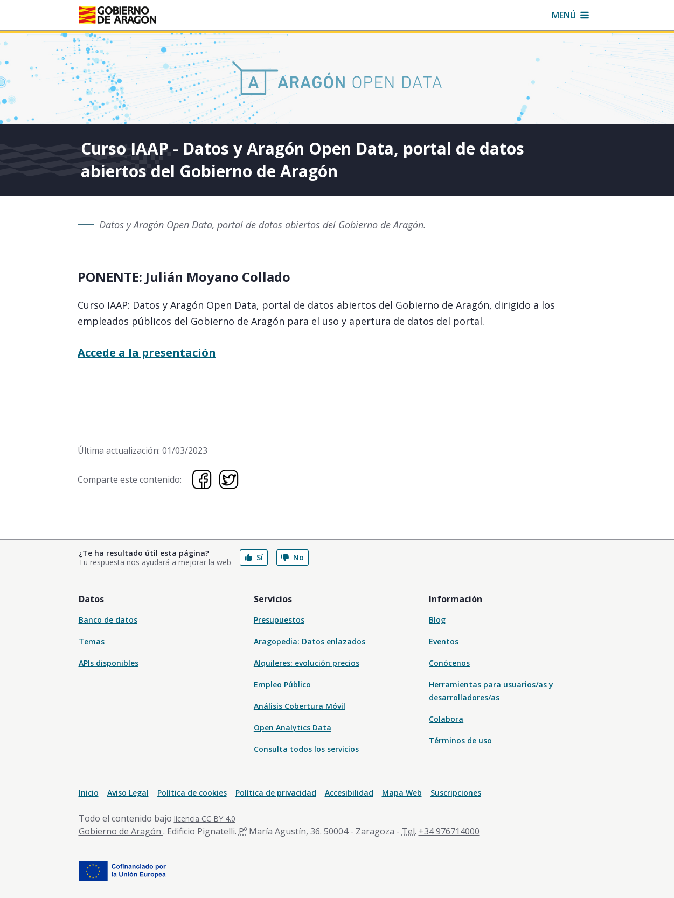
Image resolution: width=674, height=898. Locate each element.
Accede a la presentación (147, 352)
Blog (437, 620)
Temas (92, 641)
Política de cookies (192, 793)
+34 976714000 (449, 831)
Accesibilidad (349, 793)
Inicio (89, 793)
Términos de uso (460, 740)
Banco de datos (108, 620)
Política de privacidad (275, 793)
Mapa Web (402, 793)
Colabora (446, 719)
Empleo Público (282, 684)
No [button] (292, 557)
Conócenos (449, 663)
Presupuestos (279, 620)
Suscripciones (455, 793)
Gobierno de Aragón (121, 831)
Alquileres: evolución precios (306, 663)
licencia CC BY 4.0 (204, 818)
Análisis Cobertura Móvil (299, 706)
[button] (570, 15)
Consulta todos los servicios (306, 749)
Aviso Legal (128, 793)
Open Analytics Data (292, 727)
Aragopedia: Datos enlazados (309, 641)
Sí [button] (254, 557)
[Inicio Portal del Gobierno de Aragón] (117, 15)
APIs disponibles (108, 663)
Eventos (443, 641)
